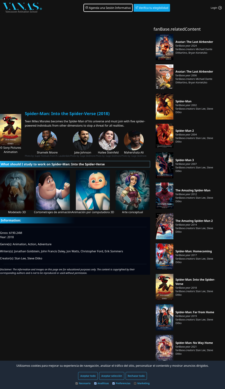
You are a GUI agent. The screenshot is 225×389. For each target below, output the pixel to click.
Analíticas (101, 383)
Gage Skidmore (87, 155)
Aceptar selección (111, 375)
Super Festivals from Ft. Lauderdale (52, 155)
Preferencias (121, 383)
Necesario (83, 383)
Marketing (142, 383)
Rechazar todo (136, 375)
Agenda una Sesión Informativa (108, 8)
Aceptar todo (88, 375)
